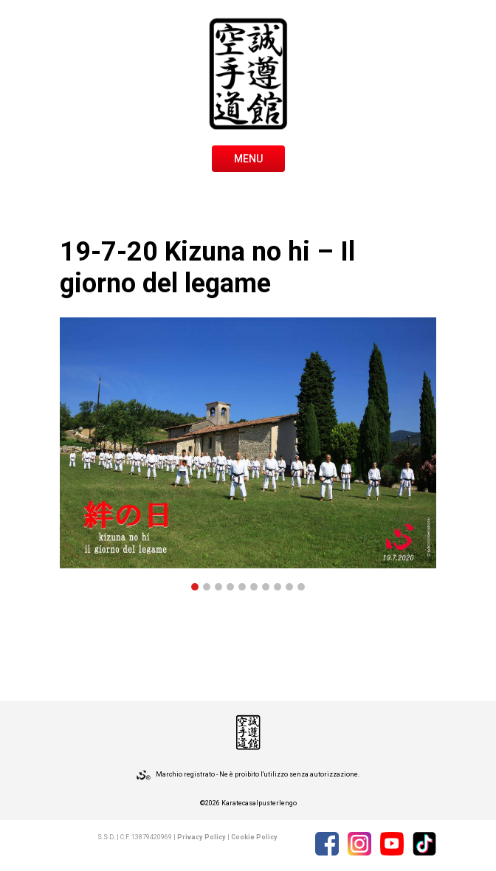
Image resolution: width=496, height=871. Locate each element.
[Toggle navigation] (248, 157)
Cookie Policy (254, 837)
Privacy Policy (201, 837)
